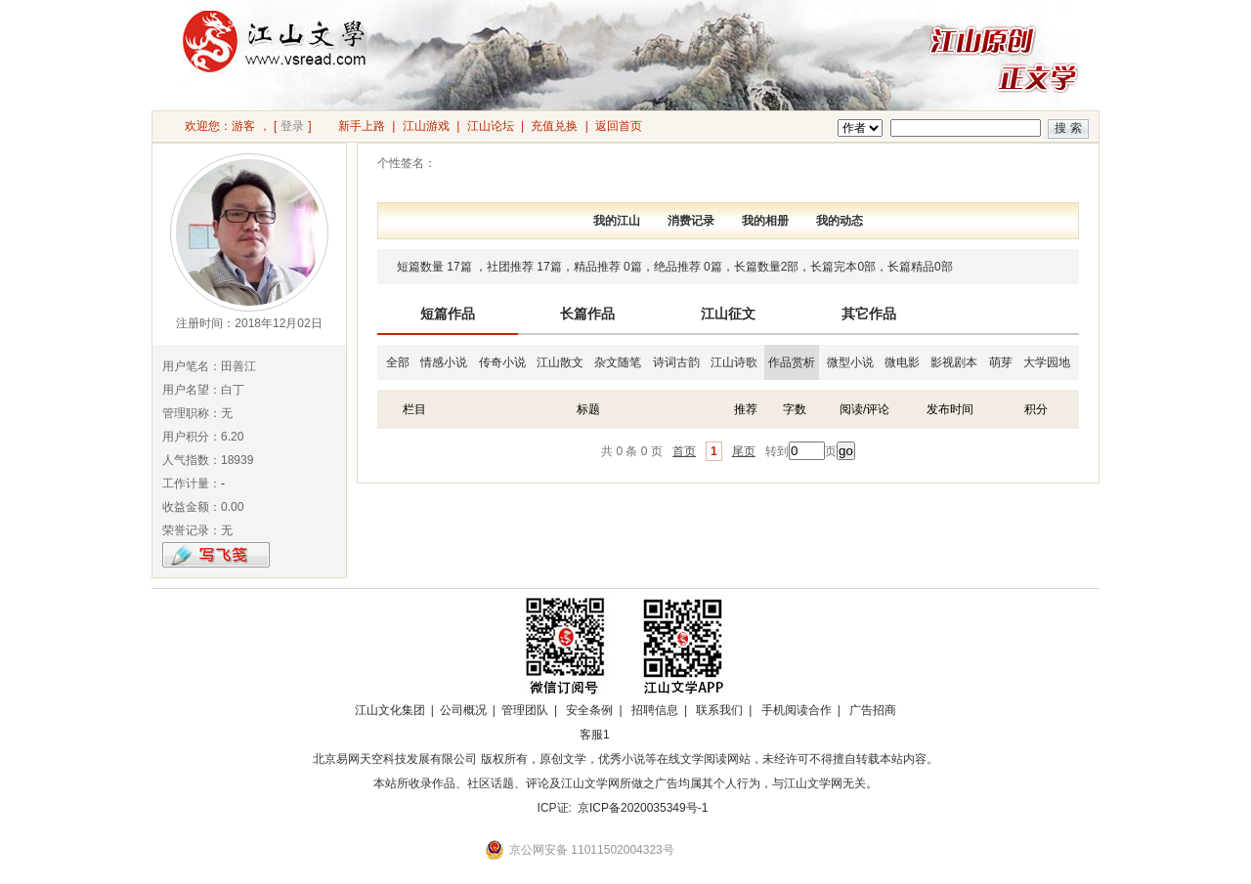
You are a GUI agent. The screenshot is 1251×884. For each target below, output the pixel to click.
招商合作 (648, 734)
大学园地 (1046, 362)
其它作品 (868, 313)
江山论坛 (490, 126)
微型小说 (850, 362)
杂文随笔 (617, 362)
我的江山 (616, 221)
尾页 (743, 451)
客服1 (595, 734)
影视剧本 (953, 362)
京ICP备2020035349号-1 (643, 808)
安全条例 (589, 710)
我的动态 (839, 221)
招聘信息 (654, 710)
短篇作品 (447, 313)
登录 (292, 126)
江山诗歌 (734, 362)
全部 (398, 362)
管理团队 (524, 710)
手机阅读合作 (796, 710)
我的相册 (765, 221)
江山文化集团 (390, 710)
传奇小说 (502, 362)
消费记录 (691, 221)
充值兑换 (554, 126)
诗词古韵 (676, 362)
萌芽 (1001, 362)
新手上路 (361, 126)
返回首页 (618, 126)
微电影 (902, 362)
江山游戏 (426, 126)
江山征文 (728, 313)
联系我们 (719, 710)
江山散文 (560, 362)
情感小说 (443, 362)
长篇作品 (587, 313)
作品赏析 (791, 362)
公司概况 (463, 710)
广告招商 (872, 710)
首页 (684, 451)
